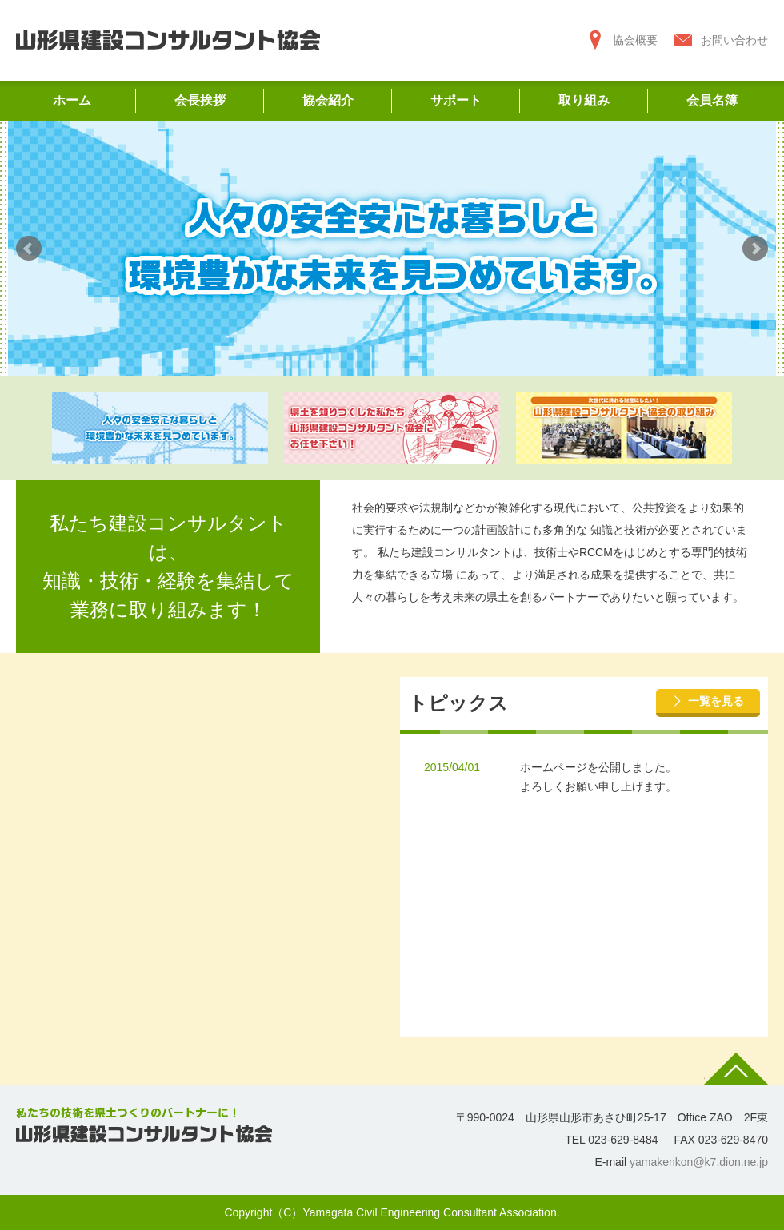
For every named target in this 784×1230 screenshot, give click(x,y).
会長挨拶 (200, 100)
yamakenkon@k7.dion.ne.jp (699, 1162)
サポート (456, 100)
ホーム (72, 100)
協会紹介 (328, 100)
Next (755, 248)
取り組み (584, 100)
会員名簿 (712, 100)
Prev (29, 248)
